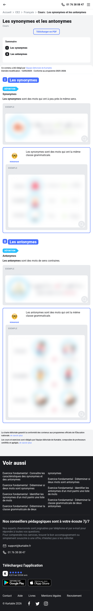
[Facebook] (29, 603)
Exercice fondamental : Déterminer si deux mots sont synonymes (24, 487)
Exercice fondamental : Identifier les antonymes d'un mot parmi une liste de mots (68, 491)
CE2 (17, 12)
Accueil (7, 12)
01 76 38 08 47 (75, 4)
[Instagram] (45, 603)
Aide (20, 595)
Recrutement (74, 595)
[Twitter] (37, 603)
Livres (32, 595)
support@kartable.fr (19, 545)
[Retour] (6, 4)
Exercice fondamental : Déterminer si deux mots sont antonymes (69, 480)
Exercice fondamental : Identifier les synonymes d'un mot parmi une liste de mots (23, 497)
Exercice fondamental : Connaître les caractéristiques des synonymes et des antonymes (24, 476)
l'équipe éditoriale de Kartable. (39, 68)
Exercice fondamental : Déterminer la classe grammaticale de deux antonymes (69, 503)
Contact (7, 595)
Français (29, 12)
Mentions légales (51, 595)
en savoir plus (16, 435)
